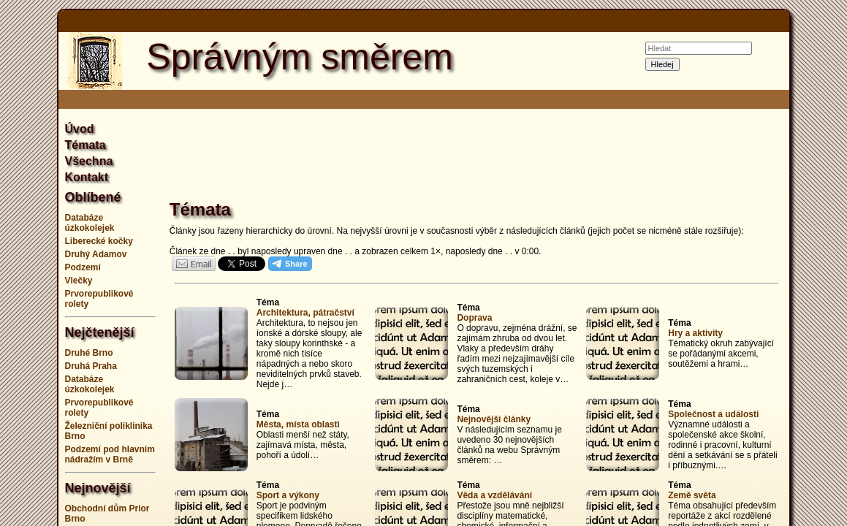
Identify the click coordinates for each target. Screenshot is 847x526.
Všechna (89, 161)
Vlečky (79, 280)
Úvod (79, 129)
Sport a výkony (288, 495)
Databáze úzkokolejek (90, 223)
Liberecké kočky (99, 241)
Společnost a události (713, 414)
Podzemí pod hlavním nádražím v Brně (110, 454)
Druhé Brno (89, 353)
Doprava (474, 318)
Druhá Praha (91, 366)
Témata (85, 145)
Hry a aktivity (695, 333)
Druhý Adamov (96, 254)
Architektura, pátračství (305, 313)
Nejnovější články (494, 419)
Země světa (691, 495)
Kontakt (87, 177)
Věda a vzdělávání (494, 495)
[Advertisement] (476, 156)
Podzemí (83, 267)
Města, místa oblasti (298, 424)
